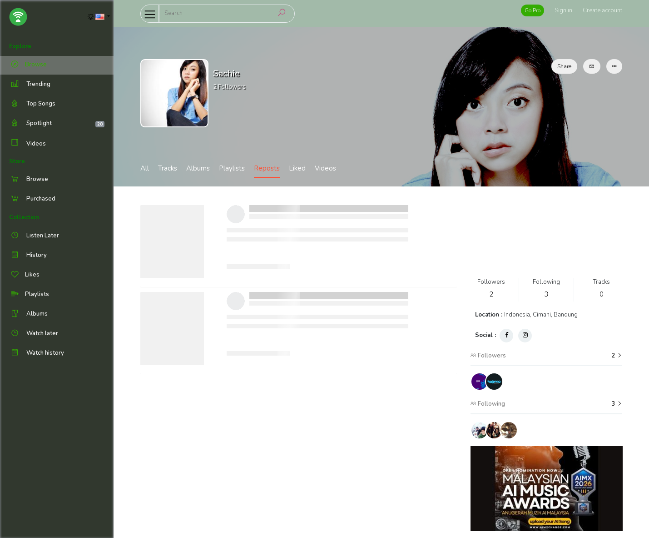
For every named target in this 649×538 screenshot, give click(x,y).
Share (564, 66)
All (144, 168)
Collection (24, 217)
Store (17, 161)
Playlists (232, 168)
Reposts (267, 168)
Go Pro (532, 10)
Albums (198, 168)
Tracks (167, 168)
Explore (20, 46)
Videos (27, 143)
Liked (297, 168)
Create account (602, 10)
